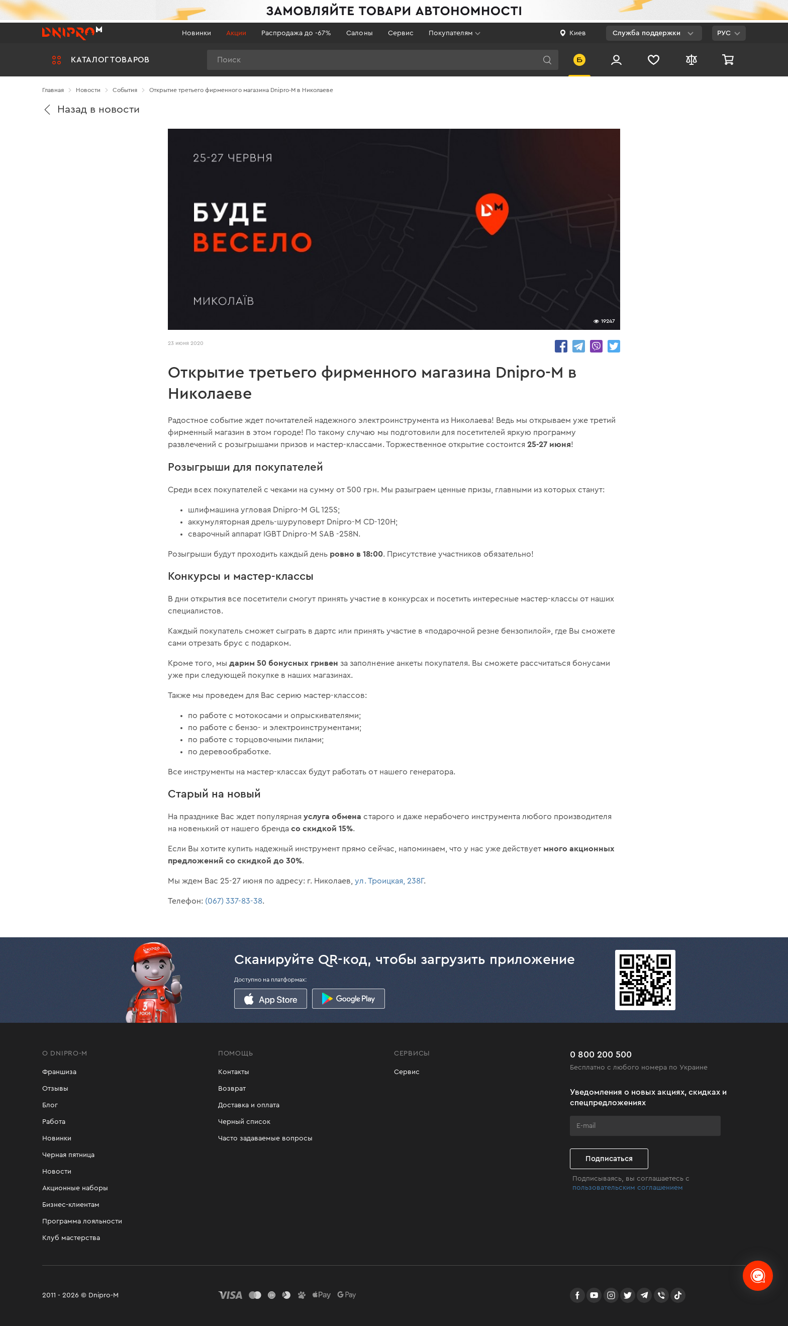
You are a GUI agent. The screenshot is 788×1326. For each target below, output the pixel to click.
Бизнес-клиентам (71, 1204)
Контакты (233, 1072)
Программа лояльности (82, 1221)
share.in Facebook (561, 346)
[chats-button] (758, 1276)
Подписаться (609, 1159)
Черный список (244, 1121)
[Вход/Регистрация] (616, 59)
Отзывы (55, 1088)
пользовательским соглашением (627, 1187)
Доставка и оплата (248, 1105)
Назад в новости (91, 109)
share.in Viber (596, 346)
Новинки (196, 33)
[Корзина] (729, 59)
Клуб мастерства (71, 1238)
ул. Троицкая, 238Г (389, 881)
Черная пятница (68, 1155)
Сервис (401, 33)
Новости (56, 1171)
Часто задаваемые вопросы (265, 1138)
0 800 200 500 (601, 1054)
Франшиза (59, 1072)
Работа (53, 1121)
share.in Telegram (578, 346)
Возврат (232, 1088)
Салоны (359, 33)
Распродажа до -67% (296, 33)
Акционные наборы (75, 1188)
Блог (50, 1105)
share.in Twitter (614, 346)
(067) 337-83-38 (233, 901)
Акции (236, 33)
